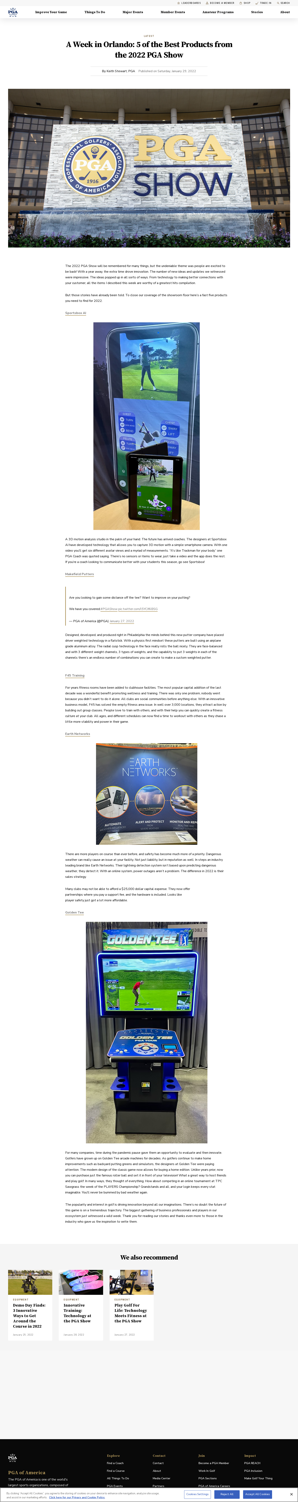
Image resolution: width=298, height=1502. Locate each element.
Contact (158, 1463)
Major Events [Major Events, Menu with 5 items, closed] (133, 12)
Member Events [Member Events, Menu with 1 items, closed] (173, 12)
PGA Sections (208, 1478)
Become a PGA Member (214, 1463)
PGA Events (115, 1486)
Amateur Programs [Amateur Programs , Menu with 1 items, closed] (218, 12)
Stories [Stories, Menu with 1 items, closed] (257, 12)
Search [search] (283, 3)
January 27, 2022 (122, 621)
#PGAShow (108, 609)
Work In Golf (207, 1471)
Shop (245, 3)
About (157, 1471)
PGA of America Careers (214, 1486)
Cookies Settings (197, 1494)
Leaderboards (189, 3)
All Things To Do (118, 1478)
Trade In (264, 3)
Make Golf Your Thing (258, 1478)
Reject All (227, 1494)
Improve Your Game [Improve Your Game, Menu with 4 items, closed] (51, 12)
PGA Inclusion (253, 1471)
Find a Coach (115, 1463)
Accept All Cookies (257, 1494)
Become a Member (220, 3)
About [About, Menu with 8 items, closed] (285, 12)
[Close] (291, 1494)
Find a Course (116, 1471)
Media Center (161, 1478)
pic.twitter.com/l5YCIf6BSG (138, 609)
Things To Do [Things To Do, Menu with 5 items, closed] (94, 12)
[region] (149, 1495)
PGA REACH (252, 1463)
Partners (158, 1486)
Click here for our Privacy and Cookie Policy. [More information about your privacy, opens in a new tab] (77, 1497)
